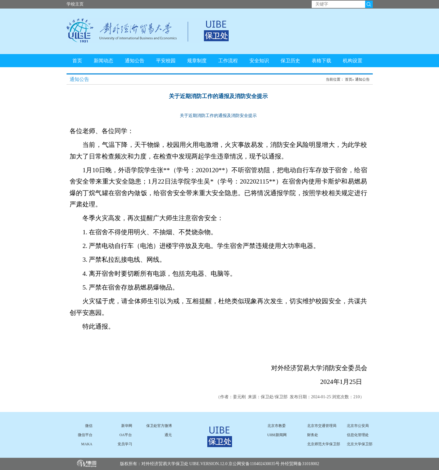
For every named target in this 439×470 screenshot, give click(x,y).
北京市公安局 (358, 426)
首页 (77, 60)
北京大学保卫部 (359, 444)
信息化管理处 (358, 435)
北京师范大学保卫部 (323, 444)
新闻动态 (103, 60)
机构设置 (352, 60)
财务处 (312, 435)
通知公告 (134, 60)
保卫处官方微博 (159, 426)
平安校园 (166, 60)
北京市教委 (276, 426)
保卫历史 (290, 60)
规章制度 (197, 60)
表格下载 (321, 60)
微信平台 (85, 435)
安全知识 (259, 60)
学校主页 (75, 4)
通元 (168, 435)
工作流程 (228, 60)
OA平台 (125, 435)
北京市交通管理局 (321, 426)
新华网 (126, 426)
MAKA (87, 444)
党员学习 (125, 444)
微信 (89, 426)
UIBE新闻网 (277, 435)
